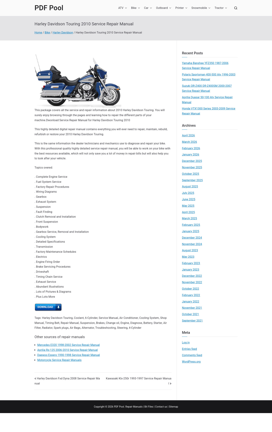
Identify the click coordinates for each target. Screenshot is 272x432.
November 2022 (192, 282)
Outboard (163, 8)
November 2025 (192, 167)
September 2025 (192, 180)
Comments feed (192, 355)
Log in (186, 342)
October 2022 (190, 288)
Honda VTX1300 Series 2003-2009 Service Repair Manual (208, 111)
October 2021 (190, 314)
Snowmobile (201, 8)
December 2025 (192, 161)
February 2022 (191, 295)
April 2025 (188, 212)
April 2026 (188, 135)
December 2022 (192, 276)
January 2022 (190, 301)
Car (148, 8)
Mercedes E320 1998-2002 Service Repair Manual (68, 345)
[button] (125, 8)
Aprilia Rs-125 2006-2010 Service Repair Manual (67, 350)
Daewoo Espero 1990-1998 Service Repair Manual (68, 355)
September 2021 (192, 320)
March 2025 (189, 218)
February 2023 (191, 263)
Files (150, 406)
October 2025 (190, 173)
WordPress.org (191, 361)
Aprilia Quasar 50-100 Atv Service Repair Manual (207, 100)
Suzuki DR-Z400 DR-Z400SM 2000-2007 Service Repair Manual (207, 88)
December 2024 (192, 237)
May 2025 (188, 205)
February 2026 (191, 148)
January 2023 (190, 269)
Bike (135, 8)
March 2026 (189, 142)
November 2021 (192, 307)
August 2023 (190, 250)
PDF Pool (49, 8)
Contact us (161, 406)
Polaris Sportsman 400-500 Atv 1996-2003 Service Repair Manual (208, 77)
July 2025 (188, 193)
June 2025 (188, 199)
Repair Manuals (134, 406)
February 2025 (191, 225)
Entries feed (189, 349)
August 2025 (190, 186)
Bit (145, 406)
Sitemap (173, 406)
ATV (122, 8)
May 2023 (188, 256)
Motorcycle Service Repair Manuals (59, 360)
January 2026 (190, 154)
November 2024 (192, 244)
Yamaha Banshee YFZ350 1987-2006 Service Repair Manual (205, 65)
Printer (181, 8)
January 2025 (190, 231)
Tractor (221, 8)
